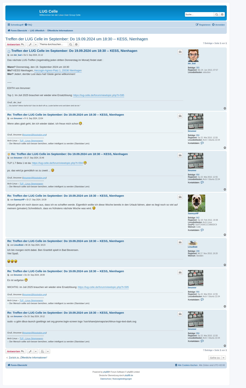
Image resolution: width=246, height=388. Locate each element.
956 (197, 135)
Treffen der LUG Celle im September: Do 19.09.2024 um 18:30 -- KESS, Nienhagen (76, 39)
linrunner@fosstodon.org (34, 134)
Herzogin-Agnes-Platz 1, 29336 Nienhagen (58, 70)
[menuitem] (28, 24)
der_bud (191, 63)
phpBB (106, 372)
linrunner (192, 131)
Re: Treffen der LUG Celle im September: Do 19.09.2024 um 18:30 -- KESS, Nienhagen (65, 114)
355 (197, 68)
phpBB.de (129, 375)
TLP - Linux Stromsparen (31, 140)
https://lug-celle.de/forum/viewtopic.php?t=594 (57, 163)
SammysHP (193, 213)
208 (197, 251)
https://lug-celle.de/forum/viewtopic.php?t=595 (98, 95)
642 (197, 218)
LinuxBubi (192, 247)
